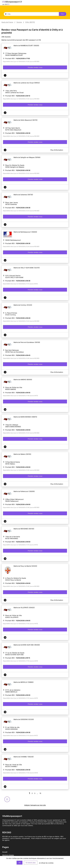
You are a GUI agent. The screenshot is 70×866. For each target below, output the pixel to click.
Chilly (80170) (30, 22)
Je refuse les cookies (46, 863)
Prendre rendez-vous (35, 67)
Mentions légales (8, 855)
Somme (19, 22)
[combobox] (31, 14)
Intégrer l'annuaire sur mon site (35, 805)
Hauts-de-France (7, 22)
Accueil (4, 852)
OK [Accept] (20, 863)
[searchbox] (31, 14)
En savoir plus (30, 863)
